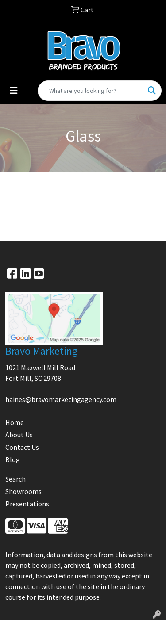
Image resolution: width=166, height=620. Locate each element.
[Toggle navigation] (13, 90)
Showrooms (23, 491)
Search (15, 479)
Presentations (27, 503)
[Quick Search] (90, 90)
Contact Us (22, 447)
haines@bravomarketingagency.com (60, 399)
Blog (12, 459)
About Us (19, 434)
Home (14, 422)
